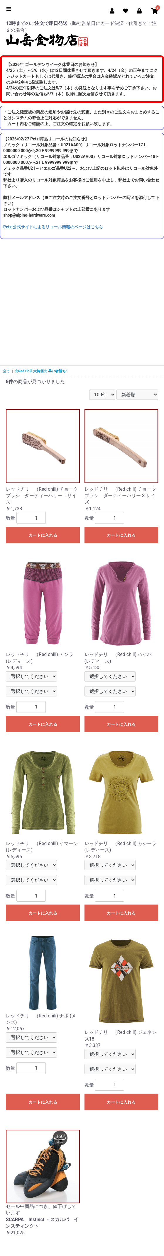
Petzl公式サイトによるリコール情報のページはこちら (53, 227)
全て (6, 371)
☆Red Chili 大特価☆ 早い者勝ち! (41, 371)
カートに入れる (42, 535)
